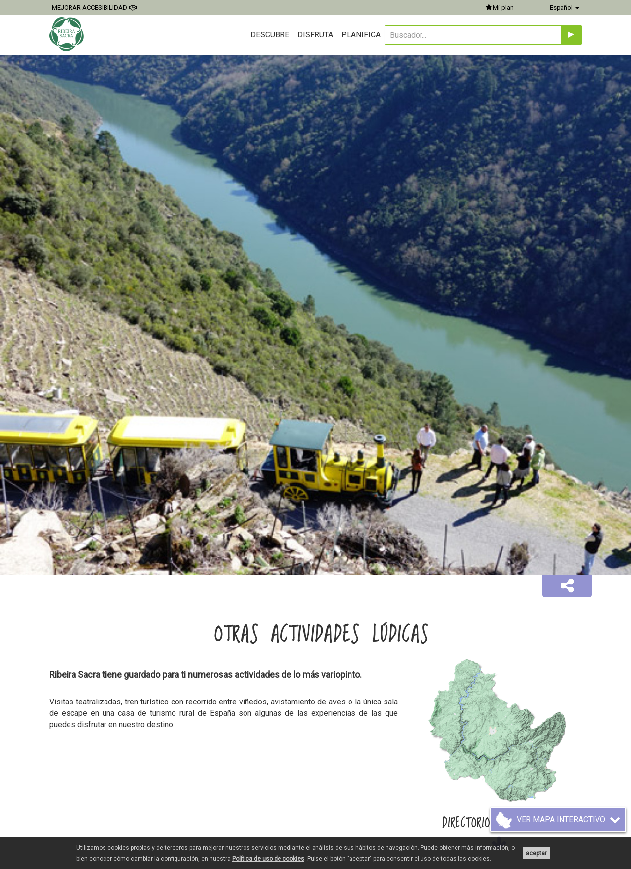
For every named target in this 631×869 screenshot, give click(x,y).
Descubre (269, 34)
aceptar (536, 853)
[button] (567, 586)
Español (564, 7)
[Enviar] (571, 35)
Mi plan (500, 7)
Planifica (361, 34)
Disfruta (315, 34)
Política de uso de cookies (268, 858)
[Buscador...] (473, 35)
